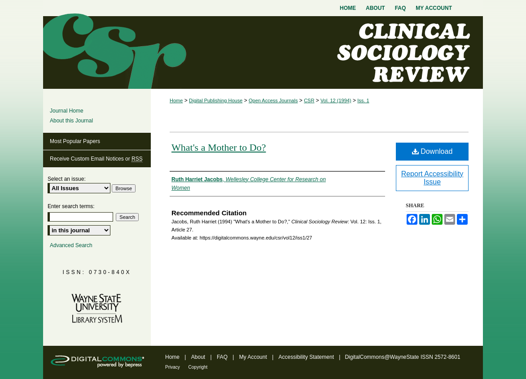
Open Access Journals (273, 100)
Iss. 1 (363, 100)
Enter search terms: (71, 206)
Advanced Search (71, 245)
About (199, 357)
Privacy (173, 367)
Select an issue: (67, 179)
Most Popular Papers (75, 141)
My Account (253, 357)
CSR (309, 100)
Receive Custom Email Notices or (96, 159)
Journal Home (66, 111)
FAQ (223, 357)
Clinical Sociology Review (263, 52)
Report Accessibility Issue (432, 178)
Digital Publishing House (215, 100)
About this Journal (71, 121)
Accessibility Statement (307, 357)
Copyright (198, 367)
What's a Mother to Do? (218, 147)
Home (176, 100)
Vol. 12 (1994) (335, 100)
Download (432, 151)
